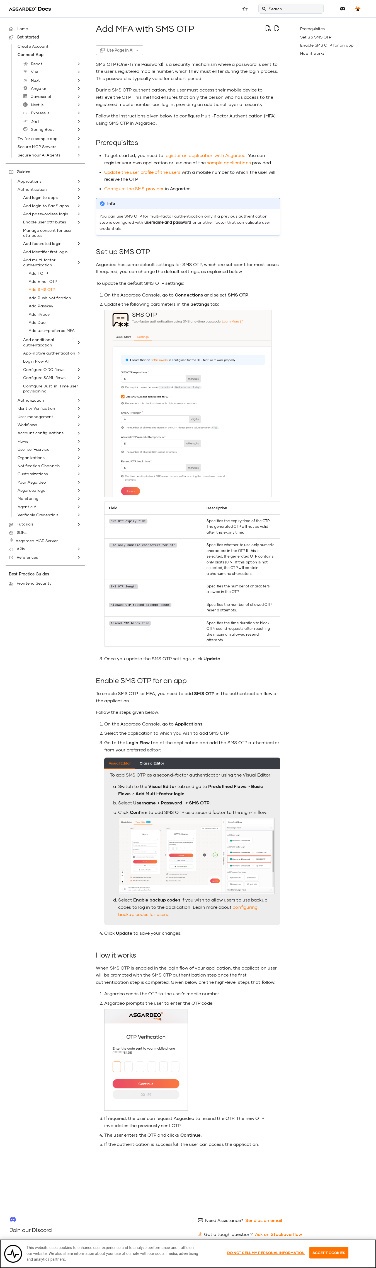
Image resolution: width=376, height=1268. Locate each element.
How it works (312, 53)
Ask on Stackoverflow (278, 1234)
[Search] (291, 8)
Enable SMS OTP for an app (327, 45)
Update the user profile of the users (142, 172)
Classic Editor (152, 763)
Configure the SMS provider (134, 188)
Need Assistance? (224, 1220)
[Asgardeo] (30, 9)
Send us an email (263, 1220)
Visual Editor (120, 763)
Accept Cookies (328, 1259)
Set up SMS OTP (315, 37)
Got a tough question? (228, 1234)
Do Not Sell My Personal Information (266, 1259)
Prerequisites (312, 28)
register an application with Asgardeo (205, 155)
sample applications (229, 162)
